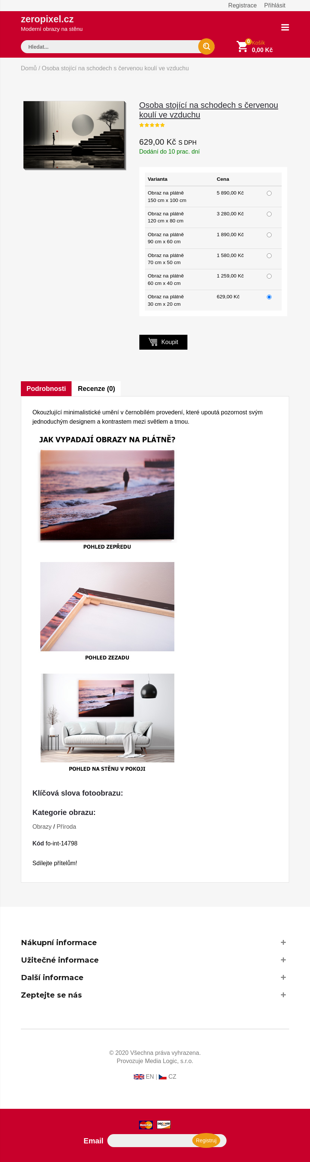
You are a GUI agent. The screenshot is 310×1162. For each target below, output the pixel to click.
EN (150, 1076)
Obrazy (42, 827)
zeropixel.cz (52, 23)
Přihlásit (274, 5)
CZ (172, 1076)
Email (93, 1141)
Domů (29, 68)
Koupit (163, 341)
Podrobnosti (46, 388)
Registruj (206, 1140)
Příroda (66, 827)
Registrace (242, 5)
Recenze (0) (96, 388)
